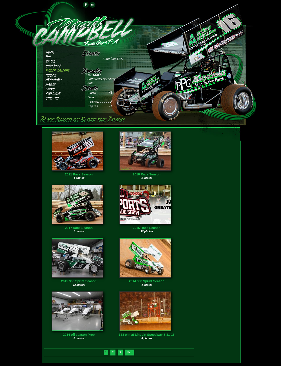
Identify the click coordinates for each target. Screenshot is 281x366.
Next (130, 352)
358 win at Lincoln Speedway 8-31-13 (147, 334)
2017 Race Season (79, 228)
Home (60, 51)
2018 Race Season (146, 174)
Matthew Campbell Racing (83, 28)
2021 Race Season (79, 174)
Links (60, 88)
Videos (60, 74)
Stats (60, 61)
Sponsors (60, 79)
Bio (60, 56)
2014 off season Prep (79, 334)
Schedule (60, 65)
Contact (60, 97)
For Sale (60, 93)
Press (60, 84)
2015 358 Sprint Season (79, 281)
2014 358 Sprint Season (146, 281)
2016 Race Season (146, 228)
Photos (60, 70)
